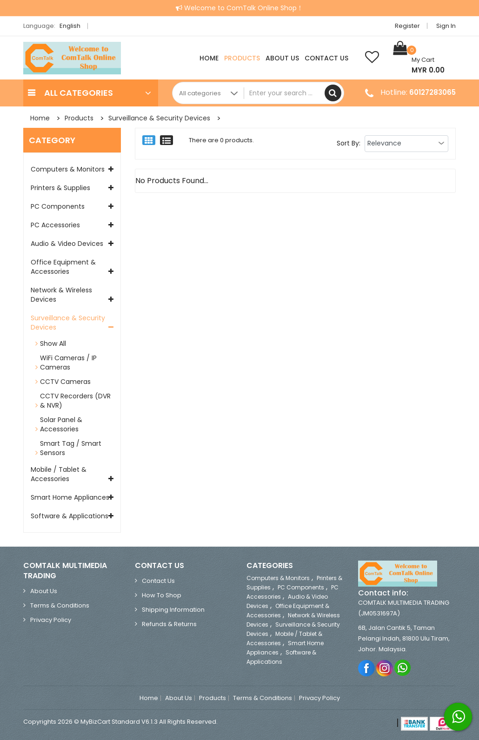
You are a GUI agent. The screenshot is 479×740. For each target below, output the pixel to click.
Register (407, 26)
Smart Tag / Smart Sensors (70, 448)
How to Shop (161, 595)
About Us (282, 58)
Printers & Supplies (60, 187)
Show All (53, 343)
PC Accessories (55, 225)
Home (209, 58)
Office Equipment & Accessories (63, 267)
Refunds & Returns (169, 624)
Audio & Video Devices (67, 243)
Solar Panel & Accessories (61, 424)
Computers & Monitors (68, 169)
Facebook (366, 667)
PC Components (58, 206)
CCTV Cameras (65, 381)
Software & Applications (69, 516)
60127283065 (432, 92)
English (73, 25)
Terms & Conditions (59, 605)
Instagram (384, 667)
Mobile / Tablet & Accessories (58, 474)
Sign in (446, 26)
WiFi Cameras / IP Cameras (68, 362)
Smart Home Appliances (70, 497)
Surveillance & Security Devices (159, 118)
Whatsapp (403, 667)
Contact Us (326, 58)
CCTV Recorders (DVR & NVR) (75, 400)
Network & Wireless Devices (61, 294)
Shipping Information (173, 609)
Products (242, 58)
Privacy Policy (50, 619)
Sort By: (348, 143)
